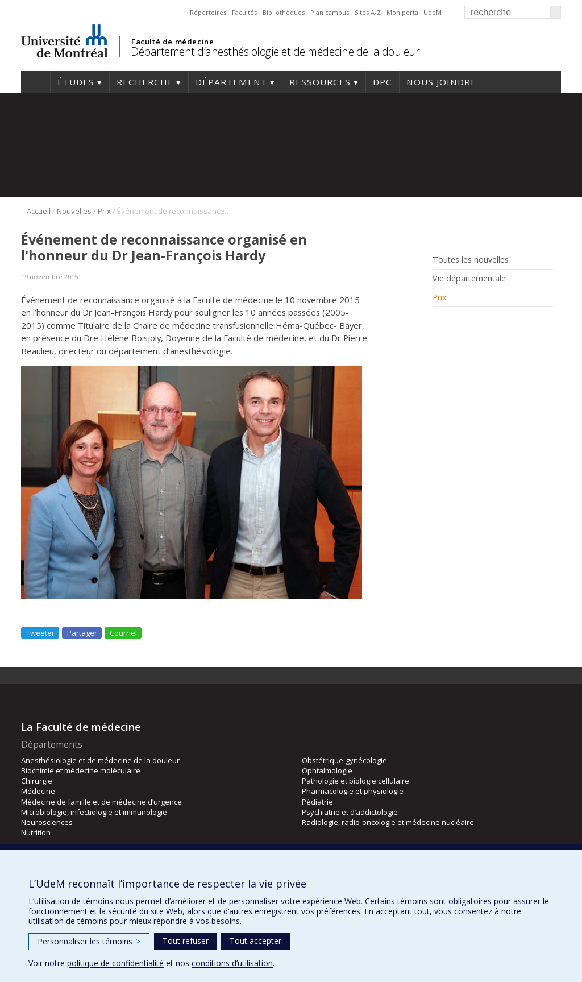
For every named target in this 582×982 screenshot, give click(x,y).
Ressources (320, 82)
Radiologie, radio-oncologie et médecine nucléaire (388, 822)
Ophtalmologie (327, 770)
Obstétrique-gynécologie (344, 760)
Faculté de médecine (172, 41)
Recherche (145, 82)
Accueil (35, 82)
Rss (440, 323)
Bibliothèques (284, 12)
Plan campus (329, 12)
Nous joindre (441, 82)
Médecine (38, 791)
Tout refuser (186, 940)
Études (75, 82)
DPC (382, 82)
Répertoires (208, 12)
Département (231, 82)
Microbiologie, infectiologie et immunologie (94, 812)
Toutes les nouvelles (471, 259)
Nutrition (36, 832)
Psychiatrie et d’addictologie (350, 812)
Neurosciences (47, 822)
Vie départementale (469, 278)
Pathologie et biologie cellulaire (355, 781)
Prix (104, 211)
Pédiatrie (317, 802)
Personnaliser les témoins (89, 941)
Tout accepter (255, 940)
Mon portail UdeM (414, 12)
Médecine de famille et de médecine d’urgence (101, 802)
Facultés (244, 12)
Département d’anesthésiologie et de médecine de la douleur (275, 51)
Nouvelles (74, 211)
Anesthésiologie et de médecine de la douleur (100, 760)
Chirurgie (36, 781)
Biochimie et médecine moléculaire (80, 770)
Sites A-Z (368, 12)
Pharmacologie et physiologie (353, 791)
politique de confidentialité (115, 963)
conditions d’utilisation (232, 963)
